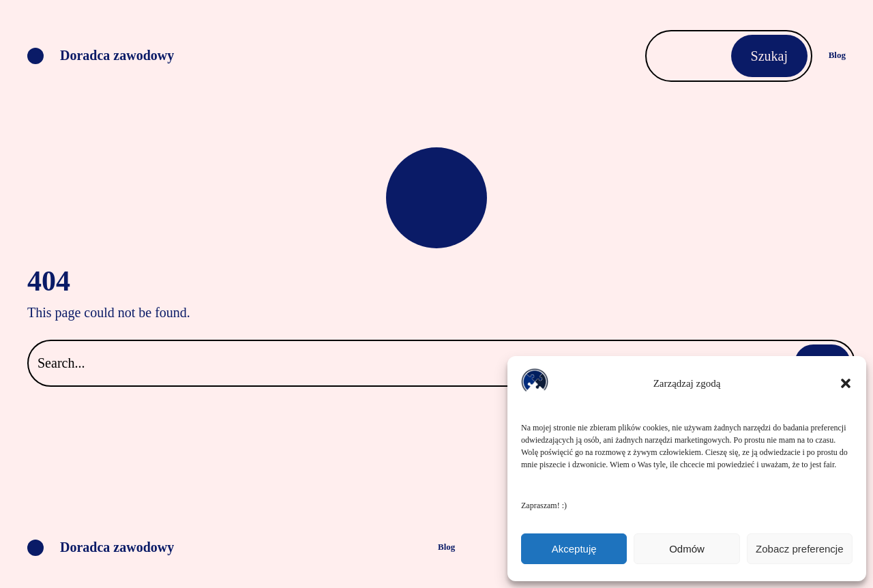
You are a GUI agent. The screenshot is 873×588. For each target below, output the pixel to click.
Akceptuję (574, 549)
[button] (846, 383)
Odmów (687, 549)
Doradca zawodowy (117, 55)
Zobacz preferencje (799, 549)
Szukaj (769, 55)
